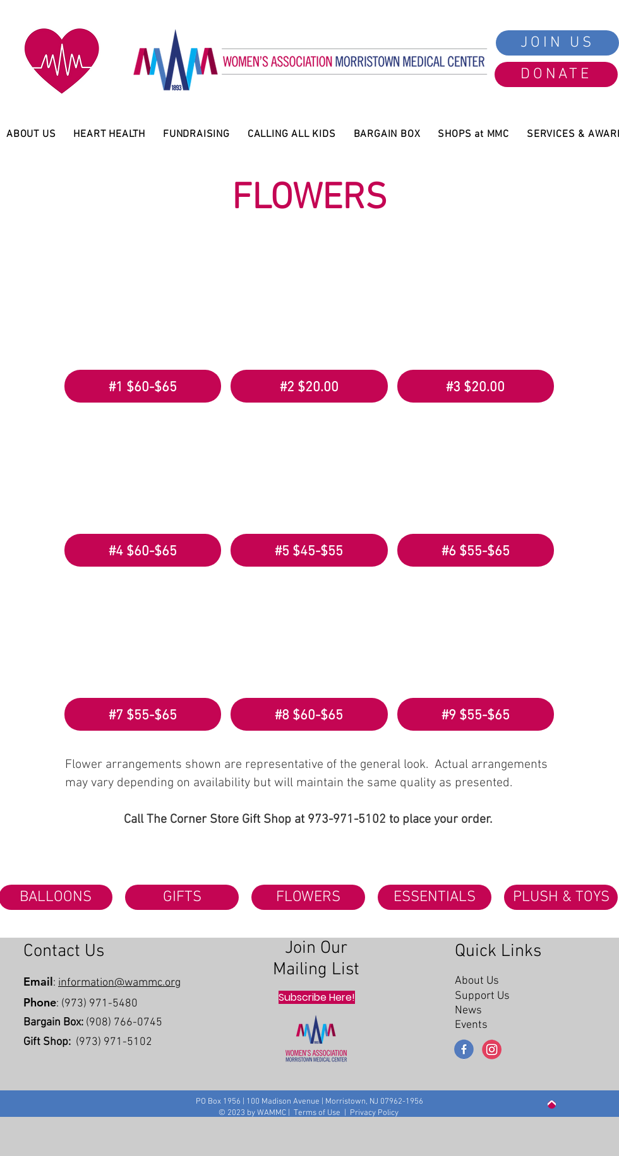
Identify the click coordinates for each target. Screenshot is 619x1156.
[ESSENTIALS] (434, 897)
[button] (142, 325)
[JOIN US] (557, 43)
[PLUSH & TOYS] (561, 897)
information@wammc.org (119, 982)
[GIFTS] (182, 897)
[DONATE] (556, 74)
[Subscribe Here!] (317, 997)
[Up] (552, 1104)
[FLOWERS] (308, 897)
